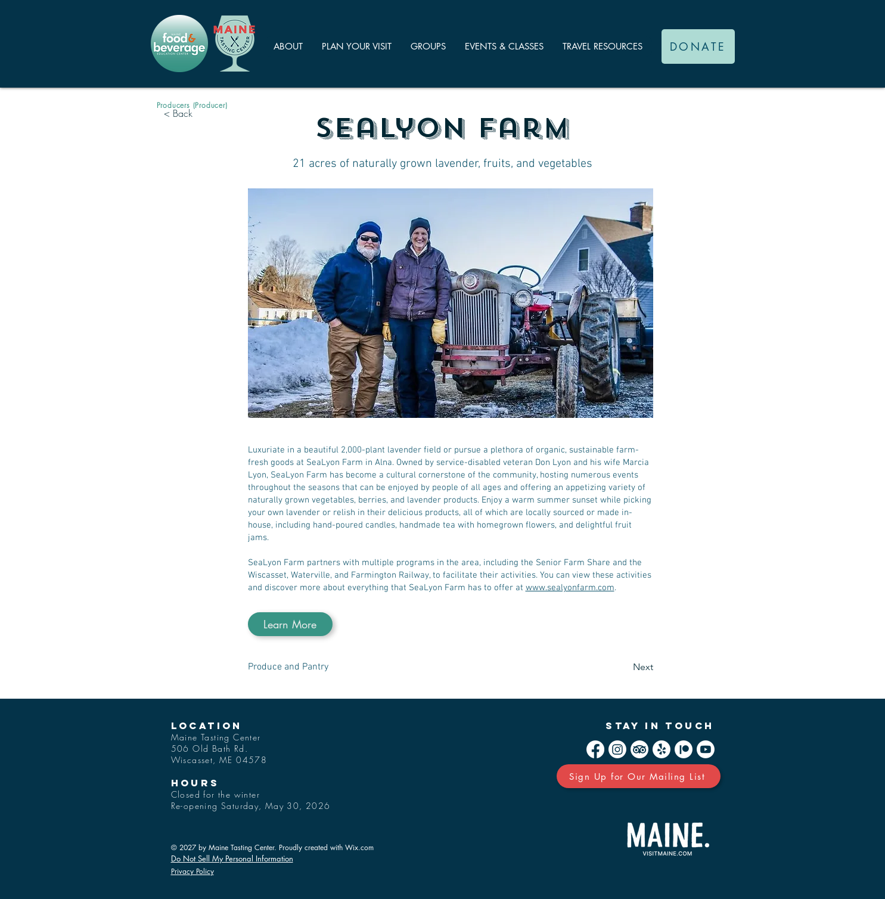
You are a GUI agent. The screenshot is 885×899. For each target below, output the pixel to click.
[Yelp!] (661, 749)
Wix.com (359, 847)
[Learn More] (290, 624)
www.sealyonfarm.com (570, 587)
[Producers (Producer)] (192, 104)
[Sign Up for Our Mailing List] (639, 776)
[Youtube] (706, 749)
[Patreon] (684, 749)
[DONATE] (698, 46)
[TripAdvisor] (639, 749)
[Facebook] (595, 749)
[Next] (623, 667)
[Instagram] (617, 749)
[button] (288, 46)
